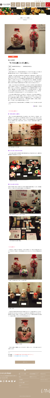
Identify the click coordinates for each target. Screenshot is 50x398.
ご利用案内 (18, 4)
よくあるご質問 (42, 4)
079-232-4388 (5, 377)
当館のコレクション (28, 4)
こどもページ (42, 376)
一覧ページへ (25, 362)
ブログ (38, 4)
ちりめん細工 (47, 4)
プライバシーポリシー (44, 379)
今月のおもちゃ (32, 4)
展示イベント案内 (13, 4)
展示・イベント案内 (22, 373)
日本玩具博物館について (23, 4)
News (20, 376)
